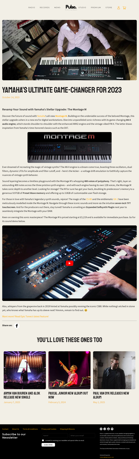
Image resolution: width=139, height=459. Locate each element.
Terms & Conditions (30, 429)
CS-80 (89, 199)
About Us (15, 429)
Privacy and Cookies (48, 429)
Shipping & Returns (67, 429)
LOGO (73, 9)
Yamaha (41, 116)
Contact (5, 429)
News (57, 8)
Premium (96, 8)
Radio (31, 8)
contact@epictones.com (107, 457)
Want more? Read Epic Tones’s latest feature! (25, 316)
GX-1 (115, 199)
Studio (82, 8)
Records (45, 8)
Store (109, 8)
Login (118, 8)
